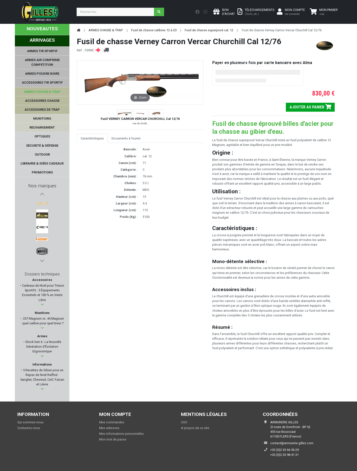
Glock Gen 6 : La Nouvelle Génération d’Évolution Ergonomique (43, 346)
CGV (184, 422)
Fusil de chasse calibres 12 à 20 (154, 30)
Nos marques (42, 186)
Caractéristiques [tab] (92, 138)
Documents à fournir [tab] (126, 138)
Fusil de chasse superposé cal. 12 (209, 30)
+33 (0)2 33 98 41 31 (284, 455)
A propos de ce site (195, 428)
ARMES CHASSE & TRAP (106, 30)
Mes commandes (111, 422)
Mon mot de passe (112, 439)
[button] (42, 304)
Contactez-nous (28, 428)
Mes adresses (109, 428)
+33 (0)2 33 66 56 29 (284, 450)
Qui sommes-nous (30, 422)
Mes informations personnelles (121, 434)
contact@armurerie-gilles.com (291, 443)
